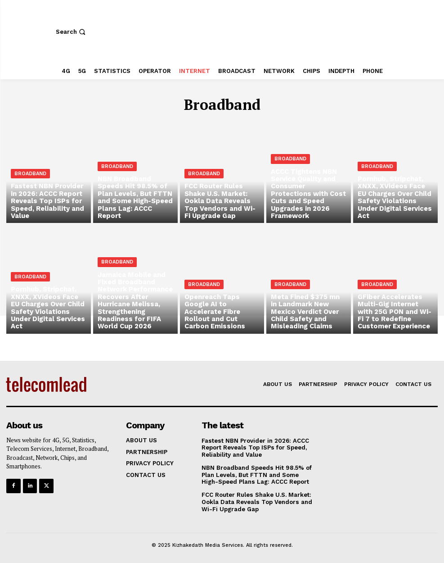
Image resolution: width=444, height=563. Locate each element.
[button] (72, 32)
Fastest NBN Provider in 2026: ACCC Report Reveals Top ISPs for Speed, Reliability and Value (255, 447)
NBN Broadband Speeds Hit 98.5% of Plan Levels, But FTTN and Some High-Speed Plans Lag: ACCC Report (256, 474)
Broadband (30, 176)
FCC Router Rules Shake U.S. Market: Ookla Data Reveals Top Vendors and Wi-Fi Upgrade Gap (256, 501)
